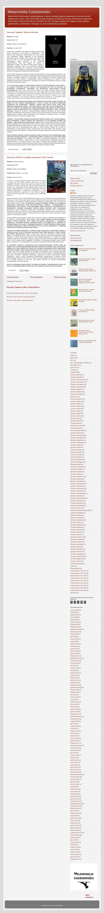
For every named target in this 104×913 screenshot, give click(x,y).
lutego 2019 (74, 823)
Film (71, 360)
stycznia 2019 (74, 825)
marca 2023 (74, 704)
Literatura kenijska (76, 464)
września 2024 (74, 660)
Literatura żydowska (76, 563)
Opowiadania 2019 (76, 238)
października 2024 (76, 658)
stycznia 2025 (74, 651)
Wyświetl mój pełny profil (77, 230)
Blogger (60, 905)
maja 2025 (73, 641)
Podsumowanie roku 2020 (78, 578)
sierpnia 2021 (74, 750)
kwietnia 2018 (74, 847)
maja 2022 (73, 728)
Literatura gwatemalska (77, 430)
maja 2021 (73, 757)
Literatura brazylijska (76, 394)
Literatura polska (75, 508)
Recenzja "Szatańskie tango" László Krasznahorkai (22, 293)
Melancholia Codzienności (29, 12)
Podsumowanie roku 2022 (78, 583)
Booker (72, 355)
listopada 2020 (74, 772)
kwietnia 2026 (74, 614)
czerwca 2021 (74, 755)
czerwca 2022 (74, 726)
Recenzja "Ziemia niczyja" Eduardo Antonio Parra (86, 321)
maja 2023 (73, 699)
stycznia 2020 (74, 796)
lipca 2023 (73, 694)
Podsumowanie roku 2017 (78, 571)
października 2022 (76, 716)
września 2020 (74, 777)
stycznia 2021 (74, 767)
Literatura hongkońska (77, 440)
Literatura (73, 372)
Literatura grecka (75, 428)
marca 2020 (74, 791)
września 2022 (74, 719)
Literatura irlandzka (76, 450)
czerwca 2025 (74, 639)
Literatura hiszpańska (76, 435)
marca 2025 (74, 646)
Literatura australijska (76, 384)
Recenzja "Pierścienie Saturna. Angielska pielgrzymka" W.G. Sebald (87, 281)
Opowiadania (74, 568)
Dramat (72, 358)
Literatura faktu (74, 418)
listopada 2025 (74, 627)
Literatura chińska (75, 406)
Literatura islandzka (76, 452)
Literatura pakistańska (77, 500)
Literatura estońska (76, 416)
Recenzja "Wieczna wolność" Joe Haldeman (87, 249)
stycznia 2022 (74, 738)
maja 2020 (73, 786)
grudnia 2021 (74, 740)
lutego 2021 (74, 765)
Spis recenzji (74, 183)
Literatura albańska (76, 374)
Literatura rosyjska (76, 515)
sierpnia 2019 (74, 808)
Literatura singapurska (77, 525)
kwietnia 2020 (74, 789)
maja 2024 (73, 670)
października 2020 (76, 774)
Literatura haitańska (76, 433)
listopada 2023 (74, 685)
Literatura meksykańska (77, 483)
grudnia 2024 (74, 653)
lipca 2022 (73, 723)
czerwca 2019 (74, 813)
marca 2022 (74, 733)
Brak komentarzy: (13, 149)
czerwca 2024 (74, 668)
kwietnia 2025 (74, 644)
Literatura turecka (75, 546)
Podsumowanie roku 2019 (78, 575)
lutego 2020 (74, 794)
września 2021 (74, 748)
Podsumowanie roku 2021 (78, 580)
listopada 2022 (74, 714)
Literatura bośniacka (76, 391)
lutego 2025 (74, 648)
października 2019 (76, 803)
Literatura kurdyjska (76, 471)
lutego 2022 (74, 736)
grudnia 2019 (74, 799)
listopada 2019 (74, 801)
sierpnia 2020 (74, 779)
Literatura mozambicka (77, 488)
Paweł (74, 193)
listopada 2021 (74, 743)
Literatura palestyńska (77, 503)
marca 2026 (74, 617)
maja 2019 (73, 815)
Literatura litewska (75, 474)
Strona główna (36, 277)
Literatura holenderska (77, 437)
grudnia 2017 (74, 857)
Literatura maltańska (76, 479)
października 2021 (76, 745)
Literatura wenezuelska (77, 556)
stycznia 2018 (74, 854)
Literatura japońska (76, 459)
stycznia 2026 (74, 622)
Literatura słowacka (76, 527)
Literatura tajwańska (76, 542)
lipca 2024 (73, 665)
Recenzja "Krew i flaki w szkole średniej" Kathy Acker (87, 270)
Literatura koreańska (76, 469)
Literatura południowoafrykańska (80, 510)
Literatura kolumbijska (77, 467)
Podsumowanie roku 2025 (78, 590)
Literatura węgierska (76, 558)
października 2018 (76, 832)
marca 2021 (74, 762)
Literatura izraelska (76, 454)
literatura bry (74, 396)
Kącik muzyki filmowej (77, 181)
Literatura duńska (75, 411)
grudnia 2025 (74, 624)
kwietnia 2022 (74, 731)
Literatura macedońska (77, 476)
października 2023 (76, 687)
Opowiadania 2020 (76, 240)
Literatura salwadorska (77, 520)
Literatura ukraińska (76, 551)
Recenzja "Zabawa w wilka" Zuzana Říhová (23, 287)
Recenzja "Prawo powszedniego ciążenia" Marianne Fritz (86, 332)
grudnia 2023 (74, 682)
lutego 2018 (74, 852)
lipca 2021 (73, 753)
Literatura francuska (76, 425)
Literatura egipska (75, 413)
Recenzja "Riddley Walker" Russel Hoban (87, 310)
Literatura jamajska (76, 457)
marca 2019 (74, 820)
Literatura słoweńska (76, 529)
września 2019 (74, 806)
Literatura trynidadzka (77, 544)
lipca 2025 (73, 636)
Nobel (72, 566)
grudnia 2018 (74, 828)
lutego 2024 (74, 677)
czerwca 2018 (74, 842)
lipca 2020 (73, 782)
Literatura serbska (75, 522)
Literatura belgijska (76, 389)
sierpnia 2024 (74, 663)
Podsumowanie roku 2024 (78, 588)
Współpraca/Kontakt (76, 185)
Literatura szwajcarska (77, 537)
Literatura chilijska (75, 404)
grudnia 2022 (74, 711)
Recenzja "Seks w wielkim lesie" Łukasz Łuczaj (87, 290)
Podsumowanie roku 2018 (78, 573)
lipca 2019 (73, 811)
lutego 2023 (74, 707)
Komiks (72, 370)
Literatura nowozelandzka (78, 498)
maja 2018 (73, 844)
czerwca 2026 (74, 610)
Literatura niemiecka (76, 491)
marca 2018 (74, 849)
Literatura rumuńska (76, 517)
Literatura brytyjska (76, 399)
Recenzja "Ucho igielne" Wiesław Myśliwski (20, 300)
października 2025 (76, 629)
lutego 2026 (74, 619)
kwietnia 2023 (74, 702)
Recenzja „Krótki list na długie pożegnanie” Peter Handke (30, 157)
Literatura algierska (76, 377)
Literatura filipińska (76, 421)
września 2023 (74, 690)
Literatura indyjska (76, 445)
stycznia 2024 (74, 680)
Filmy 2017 (73, 367)
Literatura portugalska (77, 513)
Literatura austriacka (76, 387)
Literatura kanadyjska (76, 462)
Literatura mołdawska (76, 486)
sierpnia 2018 (74, 837)
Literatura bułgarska (76, 401)
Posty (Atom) (18, 281)
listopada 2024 (74, 656)
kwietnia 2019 (74, 818)
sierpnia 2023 (74, 692)
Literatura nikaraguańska (77, 493)
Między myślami (75, 178)
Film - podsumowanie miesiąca (79, 362)
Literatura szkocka (76, 534)
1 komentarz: (12, 270)
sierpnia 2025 (74, 634)
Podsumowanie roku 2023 (78, 585)
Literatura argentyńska (77, 382)
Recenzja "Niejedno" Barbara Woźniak (22, 32)
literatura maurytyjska (76, 481)
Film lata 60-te (74, 365)
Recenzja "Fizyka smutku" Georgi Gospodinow (21, 297)
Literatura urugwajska (76, 554)
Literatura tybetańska (76, 549)
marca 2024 (74, 675)
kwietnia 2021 (74, 760)
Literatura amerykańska (77, 379)
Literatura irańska (75, 447)
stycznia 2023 (74, 709)
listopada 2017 (74, 859)
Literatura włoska (75, 561)
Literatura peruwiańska (77, 505)
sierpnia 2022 (74, 721)
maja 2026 (73, 612)
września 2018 (74, 835)
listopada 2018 (74, 830)
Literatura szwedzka (76, 539)
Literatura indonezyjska (77, 442)
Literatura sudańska (76, 532)
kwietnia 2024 (74, 673)
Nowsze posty (13, 277)
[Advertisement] (87, 42)
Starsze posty (60, 277)
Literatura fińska (75, 423)
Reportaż (73, 592)
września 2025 (74, 631)
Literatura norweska (76, 496)
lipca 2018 (73, 840)
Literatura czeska (75, 408)
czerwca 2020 (74, 784)
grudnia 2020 (74, 769)
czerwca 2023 (74, 697)
